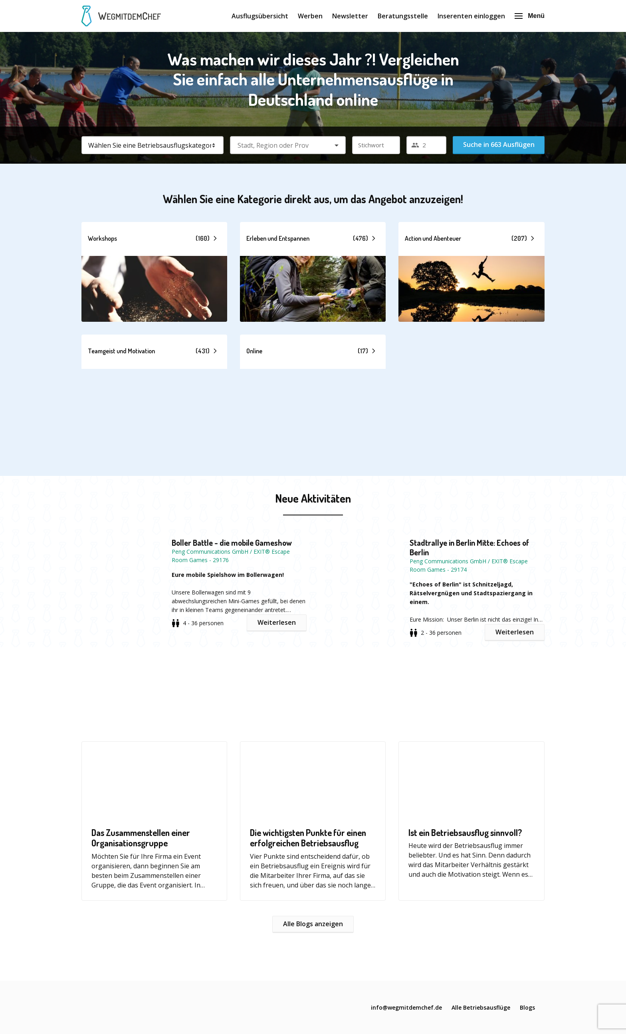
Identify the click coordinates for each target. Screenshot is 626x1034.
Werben (310, 16)
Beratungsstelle (403, 16)
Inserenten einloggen (471, 16)
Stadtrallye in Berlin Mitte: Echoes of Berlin (469, 547)
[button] (154, 272)
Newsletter (350, 16)
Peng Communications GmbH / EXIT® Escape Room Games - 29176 (231, 556)
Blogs (527, 1007)
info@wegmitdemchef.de (406, 1007)
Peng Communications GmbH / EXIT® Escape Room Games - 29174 (469, 565)
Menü (530, 15)
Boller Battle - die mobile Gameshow (232, 542)
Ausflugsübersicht (260, 16)
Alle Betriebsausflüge (481, 1007)
